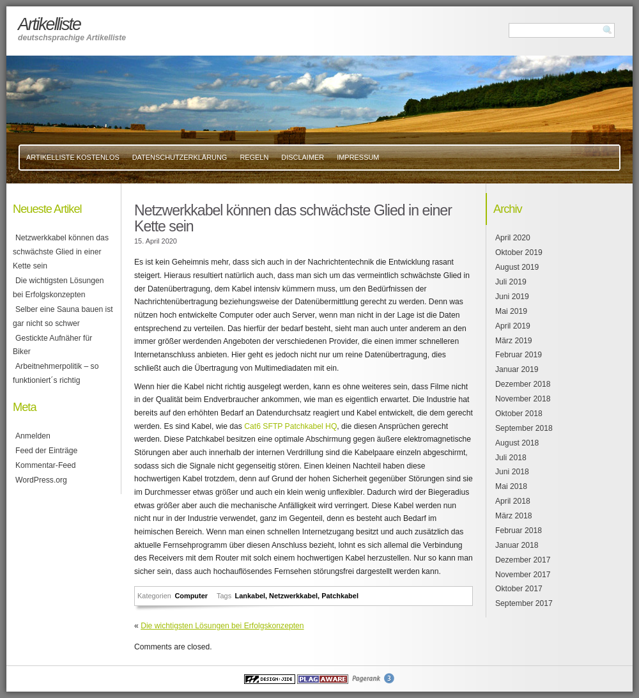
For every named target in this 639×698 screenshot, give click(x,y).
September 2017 (524, 603)
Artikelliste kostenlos (72, 157)
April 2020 (512, 237)
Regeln (254, 157)
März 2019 (513, 340)
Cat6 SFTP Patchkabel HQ (290, 426)
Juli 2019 (511, 281)
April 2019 (512, 326)
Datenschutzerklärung (179, 157)
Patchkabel (339, 596)
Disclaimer (302, 157)
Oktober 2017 (519, 588)
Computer (191, 596)
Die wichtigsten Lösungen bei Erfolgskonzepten (222, 625)
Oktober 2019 (519, 252)
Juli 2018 (511, 457)
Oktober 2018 (519, 413)
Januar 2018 (517, 545)
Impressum (358, 157)
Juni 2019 (512, 296)
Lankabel (250, 596)
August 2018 (517, 442)
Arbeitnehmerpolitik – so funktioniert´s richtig (55, 373)
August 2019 (517, 267)
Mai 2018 (511, 486)
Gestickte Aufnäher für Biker (52, 345)
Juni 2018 (512, 471)
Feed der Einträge (46, 450)
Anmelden (32, 435)
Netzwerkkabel (293, 596)
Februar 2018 (518, 530)
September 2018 (524, 428)
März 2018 (513, 515)
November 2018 (523, 398)
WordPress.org (41, 480)
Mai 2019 (511, 311)
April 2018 (512, 501)
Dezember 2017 (523, 559)
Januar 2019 (517, 369)
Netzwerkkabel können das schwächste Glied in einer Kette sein (61, 251)
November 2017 (523, 574)
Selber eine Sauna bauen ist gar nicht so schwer (63, 316)
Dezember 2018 (523, 384)
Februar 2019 (518, 354)
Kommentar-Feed (45, 465)
